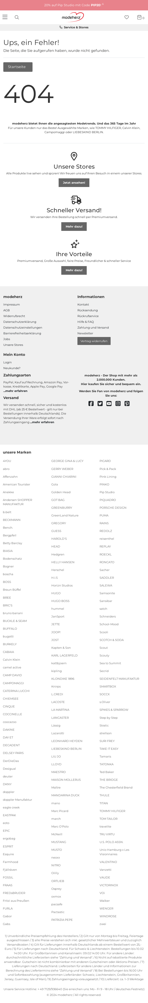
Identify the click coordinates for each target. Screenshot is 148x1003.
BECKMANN (12, 519)
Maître (56, 787)
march (56, 818)
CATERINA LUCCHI (16, 690)
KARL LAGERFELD (64, 655)
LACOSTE (58, 702)
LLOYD (56, 764)
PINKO (104, 484)
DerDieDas (11, 760)
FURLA (8, 908)
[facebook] (93, 404)
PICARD (105, 461)
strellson (106, 733)
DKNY (7, 784)
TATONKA (106, 764)
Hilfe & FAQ (85, 321)
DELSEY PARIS (13, 753)
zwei (103, 924)
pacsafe (56, 904)
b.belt (7, 512)
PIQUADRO (108, 500)
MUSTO (56, 849)
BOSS (7, 582)
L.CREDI (57, 694)
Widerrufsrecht (14, 316)
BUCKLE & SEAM (15, 621)
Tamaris (105, 756)
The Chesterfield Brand (116, 787)
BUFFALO (10, 628)
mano (55, 803)
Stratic (104, 725)
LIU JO (56, 756)
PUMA (104, 515)
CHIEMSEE (11, 698)
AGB (6, 310)
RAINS (104, 523)
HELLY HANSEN (63, 562)
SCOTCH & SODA (112, 639)
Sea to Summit (110, 663)
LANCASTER (60, 717)
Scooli (104, 632)
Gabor (7, 916)
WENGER (106, 908)
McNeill (56, 834)
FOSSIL (8, 877)
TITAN (104, 803)
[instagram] (120, 404)
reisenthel (107, 538)
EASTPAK (9, 815)
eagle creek (11, 807)
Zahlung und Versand (93, 327)
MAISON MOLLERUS (66, 779)
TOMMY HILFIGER (112, 810)
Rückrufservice (88, 316)
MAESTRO (58, 772)
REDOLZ (106, 531)
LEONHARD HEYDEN (67, 741)
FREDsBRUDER (14, 893)
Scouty (104, 655)
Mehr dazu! (74, 226)
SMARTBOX (108, 686)
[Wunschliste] (128, 17)
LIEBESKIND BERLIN (66, 748)
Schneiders (108, 616)
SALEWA (106, 585)
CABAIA (8, 652)
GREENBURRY (61, 507)
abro (6, 468)
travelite (105, 826)
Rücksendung (87, 310)
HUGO (56, 593)
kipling (56, 671)
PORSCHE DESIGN (113, 507)
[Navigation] (5, 17)
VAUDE (105, 877)
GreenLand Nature (65, 515)
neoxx (55, 857)
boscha (8, 574)
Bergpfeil (9, 535)
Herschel (57, 570)
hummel (57, 608)
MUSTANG (58, 842)
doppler (8, 792)
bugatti (8, 636)
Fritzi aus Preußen (16, 900)
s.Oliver (105, 702)
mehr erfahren (16, 391)
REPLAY (105, 546)
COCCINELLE (12, 714)
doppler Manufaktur (17, 799)
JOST (55, 639)
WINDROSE (108, 916)
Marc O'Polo (60, 826)
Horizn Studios (62, 585)
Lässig (55, 725)
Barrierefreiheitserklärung (22, 333)
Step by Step (109, 717)
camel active (12, 667)
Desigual (9, 768)
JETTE (55, 624)
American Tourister (16, 484)
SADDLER (107, 577)
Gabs (6, 924)
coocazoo (9, 722)
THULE (105, 795)
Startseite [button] (17, 66)
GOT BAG (58, 500)
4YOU (7, 461)
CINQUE (9, 706)
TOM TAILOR (108, 818)
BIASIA (8, 551)
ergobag (9, 838)
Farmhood (10, 862)
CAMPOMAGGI (13, 683)
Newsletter (85, 333)
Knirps (56, 686)
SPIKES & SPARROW (114, 709)
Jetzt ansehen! (74, 182)
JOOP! (55, 632)
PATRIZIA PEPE (62, 919)
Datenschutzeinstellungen (22, 327)
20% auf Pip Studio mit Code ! (74, 5)
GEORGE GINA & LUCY (67, 461)
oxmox (56, 896)
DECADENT (11, 745)
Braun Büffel (12, 589)
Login (7, 362)
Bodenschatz (12, 558)
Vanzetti (105, 869)
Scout (104, 647)
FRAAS (7, 885)
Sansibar (106, 601)
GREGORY (58, 523)
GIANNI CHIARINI (63, 476)
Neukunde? (11, 368)
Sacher (105, 570)
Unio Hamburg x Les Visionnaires (114, 852)
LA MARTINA (60, 709)
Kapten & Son (61, 647)
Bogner (8, 566)
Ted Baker (107, 772)
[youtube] (110, 404)
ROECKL (106, 554)
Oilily (55, 873)
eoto (6, 823)
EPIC (6, 830)
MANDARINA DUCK (65, 795)
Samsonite (107, 593)
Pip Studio (107, 492)
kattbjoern (59, 663)
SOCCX (105, 694)
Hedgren (57, 554)
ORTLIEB (57, 880)
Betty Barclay (12, 543)
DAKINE (9, 729)
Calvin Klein (11, 659)
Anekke (8, 492)
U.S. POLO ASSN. (111, 842)
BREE (7, 597)
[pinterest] (129, 404)
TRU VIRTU (107, 834)
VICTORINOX (109, 885)
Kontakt (83, 304)
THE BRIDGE (109, 779)
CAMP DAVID (12, 675)
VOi (102, 893)
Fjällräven (10, 869)
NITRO (56, 865)
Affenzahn (10, 476)
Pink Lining (108, 476)
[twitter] (102, 404)
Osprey (56, 888)
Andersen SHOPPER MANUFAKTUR (17, 502)
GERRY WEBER (62, 468)
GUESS (56, 531)
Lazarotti (57, 733)
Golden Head (61, 492)
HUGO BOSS (60, 601)
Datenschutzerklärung (19, 321)
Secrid (104, 671)
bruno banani (13, 613)
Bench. (8, 527)
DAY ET (8, 737)
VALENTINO (108, 862)
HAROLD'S (59, 538)
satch (103, 608)
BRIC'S (7, 605)
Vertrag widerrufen (94, 341)
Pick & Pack (108, 468)
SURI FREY (107, 741)
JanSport (57, 616)
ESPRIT (8, 846)
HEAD (55, 546)
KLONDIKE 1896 (62, 678)
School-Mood (109, 624)
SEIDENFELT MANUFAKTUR (119, 678)
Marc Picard (59, 810)
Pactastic (57, 912)
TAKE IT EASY (109, 748)
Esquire (8, 854)
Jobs (6, 339)
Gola (54, 484)
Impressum (11, 304)
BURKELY (10, 644)
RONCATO (107, 562)
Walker (105, 900)
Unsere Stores (13, 345)
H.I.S (54, 577)
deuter (8, 776)
